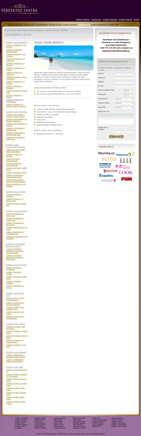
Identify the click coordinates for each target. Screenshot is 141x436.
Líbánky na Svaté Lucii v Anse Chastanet (15, 299)
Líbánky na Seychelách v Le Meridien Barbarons (16, 120)
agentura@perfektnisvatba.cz (116, 51)
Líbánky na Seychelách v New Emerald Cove (15, 134)
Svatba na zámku (59, 418)
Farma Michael (39, 426)
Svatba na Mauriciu (98, 421)
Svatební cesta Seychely (16, 112)
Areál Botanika (78, 425)
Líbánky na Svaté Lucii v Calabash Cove (15, 308)
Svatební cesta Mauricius (36, 30)
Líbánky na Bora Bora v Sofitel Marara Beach (15, 176)
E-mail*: (101, 86)
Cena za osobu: (104, 103)
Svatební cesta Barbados (16, 211)
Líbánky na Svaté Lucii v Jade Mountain (15, 317)
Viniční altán (77, 420)
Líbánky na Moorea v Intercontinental (14, 164)
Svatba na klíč (20, 423)
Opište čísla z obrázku (103, 128)
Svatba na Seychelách (119, 426)
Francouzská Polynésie (100, 420)
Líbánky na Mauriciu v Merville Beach (14, 51)
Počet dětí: (102, 94)
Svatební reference (83, 20)
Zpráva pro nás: (104, 111)
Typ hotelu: (102, 107)
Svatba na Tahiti (117, 421)
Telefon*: (101, 82)
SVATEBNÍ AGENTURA (15, 25)
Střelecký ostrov (39, 420)
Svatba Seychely (98, 423)
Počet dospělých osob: (106, 90)
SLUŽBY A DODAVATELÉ (99, 25)
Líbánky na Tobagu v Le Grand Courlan (15, 341)
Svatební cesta (22, 30)
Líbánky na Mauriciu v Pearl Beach (15, 101)
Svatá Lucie (96, 418)
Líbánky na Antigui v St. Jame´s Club (15, 200)
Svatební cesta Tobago (15, 324)
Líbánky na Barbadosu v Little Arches (15, 219)
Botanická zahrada (79, 421)
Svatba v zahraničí (21, 418)
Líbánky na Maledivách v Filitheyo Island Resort (15, 361)
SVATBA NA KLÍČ (29, 25)
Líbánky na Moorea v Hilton (16, 173)
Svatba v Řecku (117, 420)
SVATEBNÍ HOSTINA (55, 25)
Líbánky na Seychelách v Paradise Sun (15, 129)
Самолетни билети (79, 428)
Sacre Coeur (58, 423)
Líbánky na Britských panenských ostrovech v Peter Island (15, 257)
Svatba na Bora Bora (119, 423)
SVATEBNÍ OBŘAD (42, 25)
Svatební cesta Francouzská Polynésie (16, 146)
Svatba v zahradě (79, 418)
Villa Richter (38, 421)
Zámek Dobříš (58, 426)
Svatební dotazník (125, 20)
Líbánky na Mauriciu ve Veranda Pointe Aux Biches (16, 105)
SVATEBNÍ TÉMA (113, 25)
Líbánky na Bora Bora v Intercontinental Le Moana (15, 181)
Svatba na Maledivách (119, 425)
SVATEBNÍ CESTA (84, 25)
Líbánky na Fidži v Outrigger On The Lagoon (16, 375)
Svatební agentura (10, 30)
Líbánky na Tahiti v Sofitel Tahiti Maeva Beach (15, 151)
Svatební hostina (40, 418)
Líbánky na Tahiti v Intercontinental (13, 160)
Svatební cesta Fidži (14, 367)
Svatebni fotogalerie (110, 20)
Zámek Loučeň (59, 425)
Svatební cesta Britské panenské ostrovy (15, 245)
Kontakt (136, 20)
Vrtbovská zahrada (79, 426)
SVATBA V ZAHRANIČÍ (70, 25)
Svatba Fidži (96, 426)
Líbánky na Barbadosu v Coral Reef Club (15, 233)
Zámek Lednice (39, 423)
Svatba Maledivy (97, 425)
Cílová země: (103, 99)
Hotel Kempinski (39, 425)
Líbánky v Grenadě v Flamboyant (14, 269)
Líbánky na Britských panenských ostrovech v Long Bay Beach (15, 251)
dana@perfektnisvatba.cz (97, 434)
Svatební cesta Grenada (16, 265)
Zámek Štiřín (58, 420)
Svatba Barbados (59, 428)
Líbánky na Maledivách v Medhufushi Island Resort (15, 356)
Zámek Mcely (58, 421)
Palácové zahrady (79, 423)
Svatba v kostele (20, 421)
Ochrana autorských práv (76, 434)
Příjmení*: (101, 78)
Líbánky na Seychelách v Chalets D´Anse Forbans (15, 116)
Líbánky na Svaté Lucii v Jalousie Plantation (15, 304)
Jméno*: (101, 74)
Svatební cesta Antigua (15, 192)
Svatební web (96, 20)
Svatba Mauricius (117, 418)
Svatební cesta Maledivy (16, 352)
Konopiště (18, 428)
